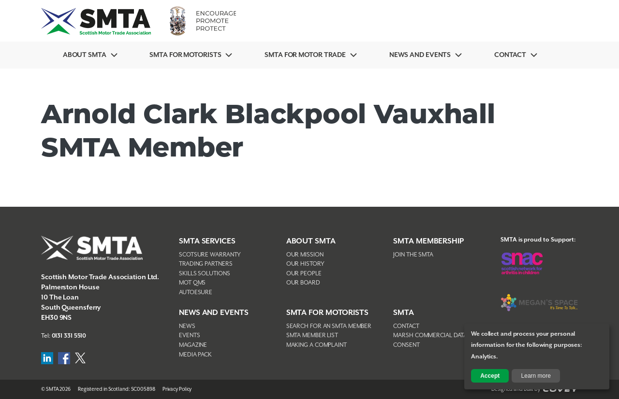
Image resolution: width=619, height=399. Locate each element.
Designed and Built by (534, 389)
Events (189, 335)
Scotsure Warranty (210, 254)
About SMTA (84, 55)
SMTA (403, 312)
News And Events (420, 55)
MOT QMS (192, 282)
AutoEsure (195, 292)
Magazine (193, 345)
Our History (305, 264)
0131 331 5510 (69, 336)
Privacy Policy (177, 389)
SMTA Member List (312, 335)
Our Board (303, 282)
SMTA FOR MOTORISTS (327, 312)
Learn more (536, 375)
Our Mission (305, 254)
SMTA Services (207, 241)
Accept (490, 375)
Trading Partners (205, 264)
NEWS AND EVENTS (214, 312)
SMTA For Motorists (185, 55)
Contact (510, 55)
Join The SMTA (413, 254)
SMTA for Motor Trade (305, 55)
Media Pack (195, 354)
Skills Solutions (204, 273)
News (187, 326)
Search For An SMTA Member (329, 326)
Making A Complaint (316, 345)
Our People (304, 273)
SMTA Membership (428, 241)
